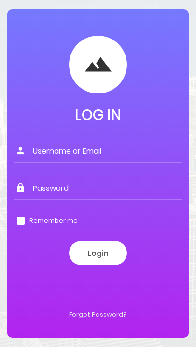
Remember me (53, 221)
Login (98, 253)
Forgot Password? (98, 314)
